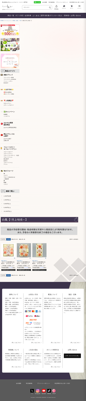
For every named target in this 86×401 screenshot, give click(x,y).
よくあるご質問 (38, 15)
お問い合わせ (75, 15)
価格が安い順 (14, 239)
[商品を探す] (35, 7)
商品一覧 (11, 15)
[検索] (50, 7)
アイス (5, 164)
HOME (1, 20)
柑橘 (5, 182)
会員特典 (28, 15)
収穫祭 (5, 114)
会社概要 (44, 2)
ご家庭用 (6, 179)
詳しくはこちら (16, 342)
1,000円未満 (7, 196)
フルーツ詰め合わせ (9, 177)
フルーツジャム (8, 162)
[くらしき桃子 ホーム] (11, 6)
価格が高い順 (22, 239)
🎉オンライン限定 (9, 94)
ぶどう (5, 175)
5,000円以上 (7, 207)
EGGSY (6, 83)
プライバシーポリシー (62, 2)
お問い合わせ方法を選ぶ (72, 355)
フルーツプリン (8, 153)
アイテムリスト (8, 20)
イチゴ (5, 184)
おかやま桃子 (7, 138)
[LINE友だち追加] (37, 2)
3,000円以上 (7, 203)
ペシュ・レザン (8, 81)
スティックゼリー (9, 105)
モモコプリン (7, 103)
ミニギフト (7, 116)
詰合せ (5, 160)
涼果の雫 (6, 140)
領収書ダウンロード (51, 15)
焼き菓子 (6, 159)
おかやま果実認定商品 (10, 127)
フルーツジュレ (8, 157)
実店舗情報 (52, 2)
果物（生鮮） (16, 20)
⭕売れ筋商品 (8, 92)
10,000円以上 (8, 211)
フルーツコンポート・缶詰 (11, 155)
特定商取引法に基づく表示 (77, 2)
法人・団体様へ (64, 15)
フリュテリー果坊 (9, 77)
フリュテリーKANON (10, 79)
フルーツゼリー (8, 151)
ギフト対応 (19, 15)
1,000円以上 (7, 200)
